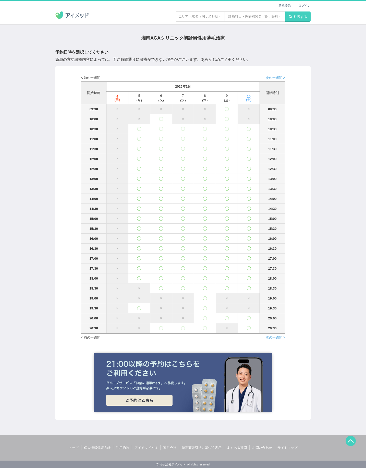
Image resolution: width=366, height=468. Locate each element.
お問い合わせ (262, 448)
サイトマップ (287, 448)
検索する (298, 17)
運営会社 (169, 448)
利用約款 (122, 448)
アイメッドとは (146, 448)
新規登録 (284, 5)
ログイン (304, 5)
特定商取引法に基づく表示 (202, 448)
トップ (74, 448)
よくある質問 (237, 448)
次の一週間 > (275, 78)
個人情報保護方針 (97, 448)
